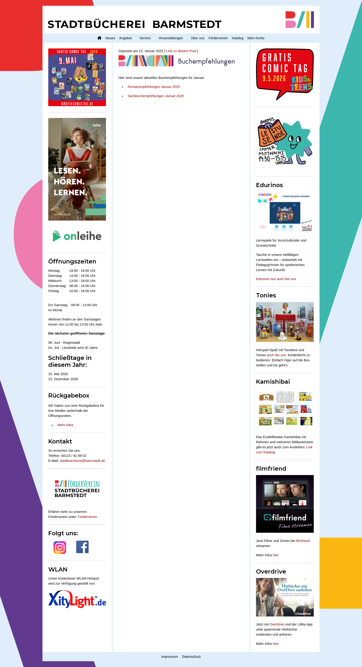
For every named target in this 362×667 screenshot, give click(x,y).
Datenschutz (191, 656)
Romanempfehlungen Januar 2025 (154, 87)
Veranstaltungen (171, 38)
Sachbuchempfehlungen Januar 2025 (156, 96)
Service (145, 38)
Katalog (237, 38)
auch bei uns (276, 355)
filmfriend (303, 541)
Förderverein (218, 38)
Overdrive (277, 624)
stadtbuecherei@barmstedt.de (82, 461)
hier (275, 555)
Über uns (197, 38)
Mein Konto (256, 38)
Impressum (169, 656)
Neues (110, 38)
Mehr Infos (65, 425)
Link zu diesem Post (181, 51)
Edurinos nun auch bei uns (276, 279)
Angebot (125, 38)
